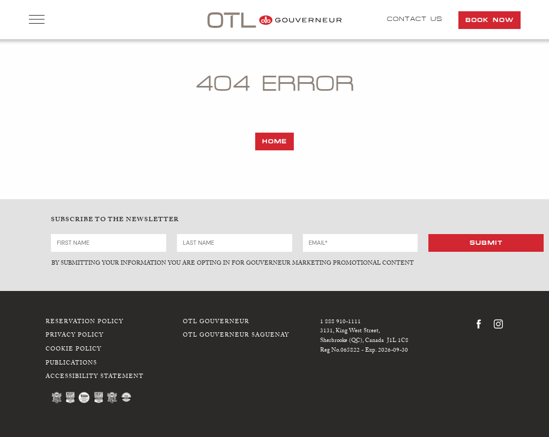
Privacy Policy (74, 336)
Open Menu (36, 20)
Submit (486, 242)
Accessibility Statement (95, 377)
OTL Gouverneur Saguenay (236, 336)
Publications (71, 363)
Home (274, 141)
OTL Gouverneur (216, 322)
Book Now (489, 20)
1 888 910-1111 (340, 322)
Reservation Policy (84, 322)
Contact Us (414, 19)
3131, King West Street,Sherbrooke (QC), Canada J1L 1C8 (364, 336)
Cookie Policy (73, 349)
